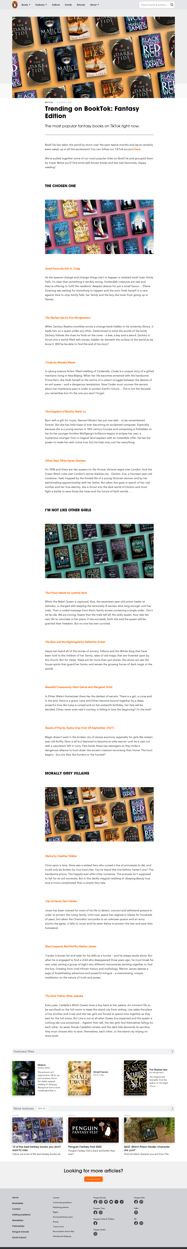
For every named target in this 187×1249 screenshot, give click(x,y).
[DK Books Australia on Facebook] (136, 1223)
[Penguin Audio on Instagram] (95, 1234)
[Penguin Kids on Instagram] (141, 1202)
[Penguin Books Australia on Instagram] (101, 1202)
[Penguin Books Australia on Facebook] (95, 1202)
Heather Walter (44, 1067)
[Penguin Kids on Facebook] (136, 1202)
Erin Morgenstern (156, 1072)
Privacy (55, 1221)
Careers (56, 1197)
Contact (16, 1209)
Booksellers (17, 1203)
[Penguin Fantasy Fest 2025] (93, 1130)
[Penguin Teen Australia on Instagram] (101, 1212)
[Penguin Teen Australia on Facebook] (95, 1212)
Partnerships (18, 1226)
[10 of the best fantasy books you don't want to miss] (37, 1130)
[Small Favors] (105, 1072)
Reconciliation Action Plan (63, 1231)
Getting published (21, 1214)
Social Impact (19, 1237)
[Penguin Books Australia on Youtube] (111, 1202)
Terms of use (58, 1226)
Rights (55, 1212)
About (15, 1197)
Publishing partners (61, 1207)
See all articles (93, 1179)
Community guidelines (62, 1202)
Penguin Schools (20, 1231)
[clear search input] (172, 5)
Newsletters (17, 1220)
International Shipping (62, 1236)
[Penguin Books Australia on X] (106, 1202)
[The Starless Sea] (160, 1069)
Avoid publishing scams (63, 1217)
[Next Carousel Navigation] (172, 1051)
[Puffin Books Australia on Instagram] (136, 1212)
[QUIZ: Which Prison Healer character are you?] (149, 1130)
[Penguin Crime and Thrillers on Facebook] (95, 1223)
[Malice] (49, 1065)
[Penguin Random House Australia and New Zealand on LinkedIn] (116, 1202)
